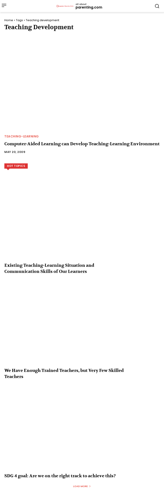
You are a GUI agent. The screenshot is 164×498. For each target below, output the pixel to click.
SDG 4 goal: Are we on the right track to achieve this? (60, 476)
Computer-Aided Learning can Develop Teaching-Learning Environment (82, 144)
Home (8, 20)
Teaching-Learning (21, 136)
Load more (82, 486)
